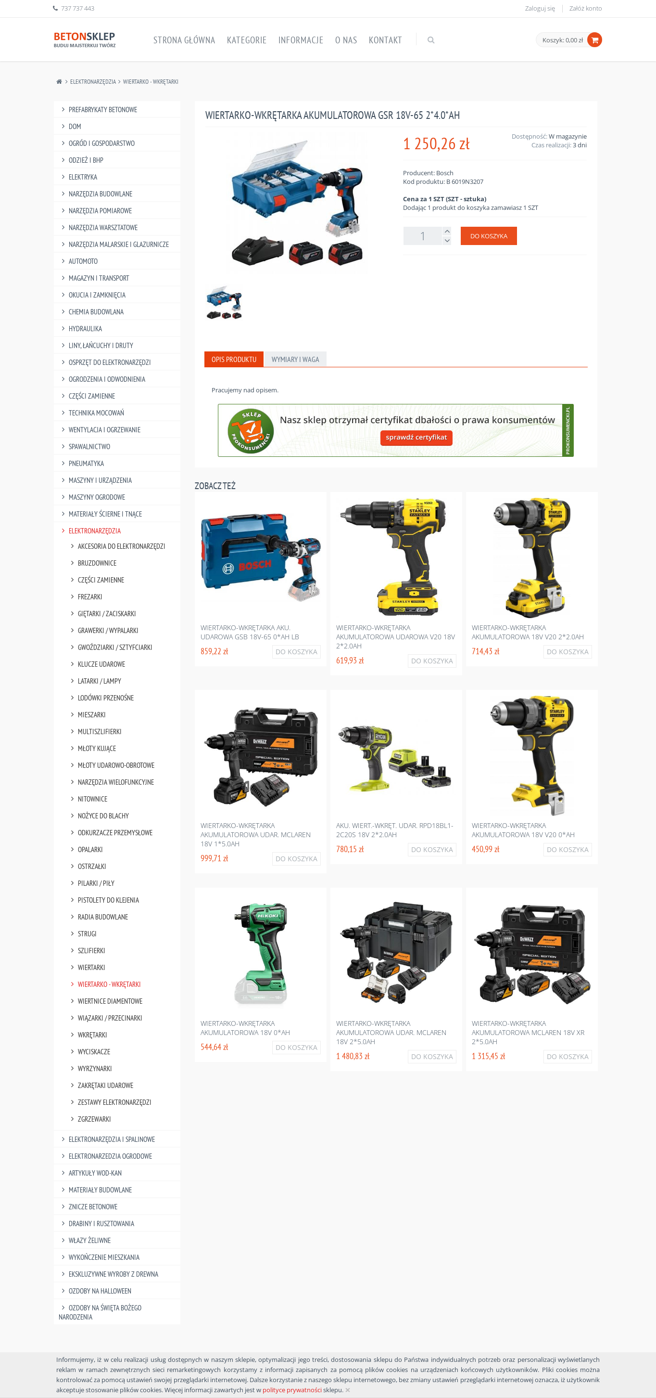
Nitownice (87, 798)
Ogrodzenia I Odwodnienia (102, 379)
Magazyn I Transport (94, 278)
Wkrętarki (87, 1034)
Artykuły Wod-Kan (90, 1173)
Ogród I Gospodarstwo (97, 143)
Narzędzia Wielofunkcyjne (111, 782)
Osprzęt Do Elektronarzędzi (105, 362)
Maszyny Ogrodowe (92, 497)
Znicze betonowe (88, 1206)
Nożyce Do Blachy (98, 815)
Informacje (301, 40)
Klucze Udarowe (96, 664)
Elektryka (78, 176)
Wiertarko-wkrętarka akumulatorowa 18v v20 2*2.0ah (528, 632)
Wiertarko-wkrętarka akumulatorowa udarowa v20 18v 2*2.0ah (395, 636)
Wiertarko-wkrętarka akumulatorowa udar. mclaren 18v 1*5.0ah (256, 834)
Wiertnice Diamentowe (105, 1001)
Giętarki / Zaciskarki (102, 613)
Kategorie (247, 40)
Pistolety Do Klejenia (103, 900)
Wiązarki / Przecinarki (105, 1018)
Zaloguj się (540, 8)
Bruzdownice (92, 563)
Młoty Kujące (92, 748)
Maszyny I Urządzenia (95, 480)
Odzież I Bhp (81, 160)
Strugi (82, 933)
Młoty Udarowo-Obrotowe (111, 765)
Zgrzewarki (89, 1119)
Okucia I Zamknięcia (92, 294)
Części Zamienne (87, 396)
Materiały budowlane (95, 1189)
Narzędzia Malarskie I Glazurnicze (114, 244)
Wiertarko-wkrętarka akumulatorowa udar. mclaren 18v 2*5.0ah (391, 1032)
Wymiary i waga (295, 359)
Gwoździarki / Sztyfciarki (110, 647)
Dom (70, 126)
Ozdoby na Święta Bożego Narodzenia (100, 1312)
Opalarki (85, 849)
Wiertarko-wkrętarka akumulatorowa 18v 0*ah (245, 1028)
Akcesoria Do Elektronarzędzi (116, 546)
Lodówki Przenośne (101, 697)
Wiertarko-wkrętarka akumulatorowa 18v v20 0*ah (523, 830)
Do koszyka (488, 236)
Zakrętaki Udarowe (100, 1085)
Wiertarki (86, 967)
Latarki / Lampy (94, 681)
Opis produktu (234, 359)
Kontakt (386, 40)
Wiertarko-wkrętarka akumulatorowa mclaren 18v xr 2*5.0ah (528, 1032)
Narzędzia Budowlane (95, 193)
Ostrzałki (87, 866)
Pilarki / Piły (91, 883)
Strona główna (184, 40)
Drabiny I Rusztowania (96, 1223)
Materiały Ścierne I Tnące (100, 513)
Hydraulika (80, 328)
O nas (346, 40)
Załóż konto (585, 8)
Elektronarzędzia (93, 82)
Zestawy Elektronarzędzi (109, 1102)
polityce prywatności (292, 1389)
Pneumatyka (81, 463)
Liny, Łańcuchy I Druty (96, 345)
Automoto (78, 261)
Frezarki (85, 596)
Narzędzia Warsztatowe (98, 227)
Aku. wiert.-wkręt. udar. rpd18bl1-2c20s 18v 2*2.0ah (395, 830)
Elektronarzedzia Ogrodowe (105, 1156)
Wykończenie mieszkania (99, 1257)
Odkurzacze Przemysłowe (110, 832)
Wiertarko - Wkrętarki (150, 82)
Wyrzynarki (90, 1068)
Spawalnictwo (84, 446)
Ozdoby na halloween (95, 1290)
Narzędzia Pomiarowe (95, 210)
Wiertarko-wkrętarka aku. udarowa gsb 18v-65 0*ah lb (250, 632)
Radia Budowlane (98, 916)
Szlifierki (86, 950)
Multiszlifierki (95, 731)
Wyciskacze (89, 1051)
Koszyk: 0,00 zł (562, 40)
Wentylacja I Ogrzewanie (99, 429)
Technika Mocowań (91, 412)
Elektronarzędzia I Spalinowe (107, 1139)
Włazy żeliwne (85, 1240)
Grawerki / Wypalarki (103, 630)
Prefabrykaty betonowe (98, 109)
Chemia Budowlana (91, 311)
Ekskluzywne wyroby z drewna (108, 1274)
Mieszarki (87, 714)
